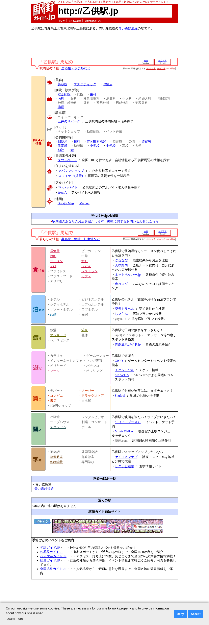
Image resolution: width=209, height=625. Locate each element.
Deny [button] (180, 614)
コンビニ (56, 395)
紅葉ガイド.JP (50, 560)
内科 (61, 98)
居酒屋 (55, 251)
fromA (62, 192)
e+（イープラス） (128, 422)
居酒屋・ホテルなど (75, 68)
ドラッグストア (92, 395)
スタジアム (58, 427)
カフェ (86, 276)
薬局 (61, 107)
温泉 (84, 330)
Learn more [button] (14, 618)
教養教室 (56, 457)
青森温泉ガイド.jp (128, 344)
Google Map (66, 203)
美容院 (62, 84)
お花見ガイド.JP (51, 552)
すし (84, 261)
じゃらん (121, 313)
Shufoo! (120, 395)
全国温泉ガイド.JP (53, 569)
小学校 (95, 145)
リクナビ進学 (124, 466)
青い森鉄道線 (128, 28)
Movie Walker (124, 431)
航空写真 (162, 60)
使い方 (62, 21)
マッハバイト (68, 187)
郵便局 (62, 141)
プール (55, 370)
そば (53, 266)
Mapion (84, 203)
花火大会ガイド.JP (53, 556)
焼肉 (53, 256)
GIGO (119, 360)
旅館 (53, 314)
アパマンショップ (71, 170)
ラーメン (56, 261)
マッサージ (58, 335)
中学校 (111, 145)
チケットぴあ (124, 370)
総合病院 (64, 94)
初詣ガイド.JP (50, 547)
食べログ (121, 284)
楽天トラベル (124, 308)
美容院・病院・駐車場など (80, 239)
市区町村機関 (96, 141)
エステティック (85, 84)
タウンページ (67, 160)
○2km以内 (161, 68)
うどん (86, 266)
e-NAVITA (122, 375)
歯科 (93, 94)
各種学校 (56, 462)
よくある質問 (75, 21)
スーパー (87, 390)
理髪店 (107, 84)
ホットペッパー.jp (128, 274)
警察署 (146, 141)
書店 (53, 400)
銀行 (77, 141)
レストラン (89, 271)
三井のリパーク (69, 121)
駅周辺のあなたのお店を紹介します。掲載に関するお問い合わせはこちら (105, 221)
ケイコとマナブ (126, 457)
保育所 (62, 145)
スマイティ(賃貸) (70, 175)
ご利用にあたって (93, 21)
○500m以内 (151, 68)
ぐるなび (121, 260)
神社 (61, 150)
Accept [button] (196, 614)
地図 (146, 60)
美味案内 (121, 265)
